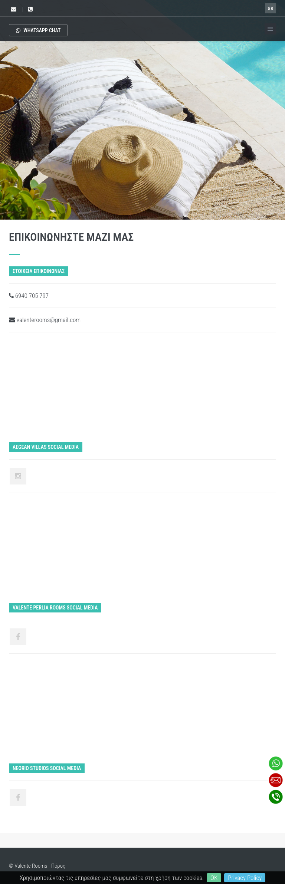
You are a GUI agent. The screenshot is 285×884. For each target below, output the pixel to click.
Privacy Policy (245, 877)
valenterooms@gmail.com (45, 319)
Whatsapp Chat (38, 30)
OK (213, 877)
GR (270, 8)
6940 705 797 (29, 295)
